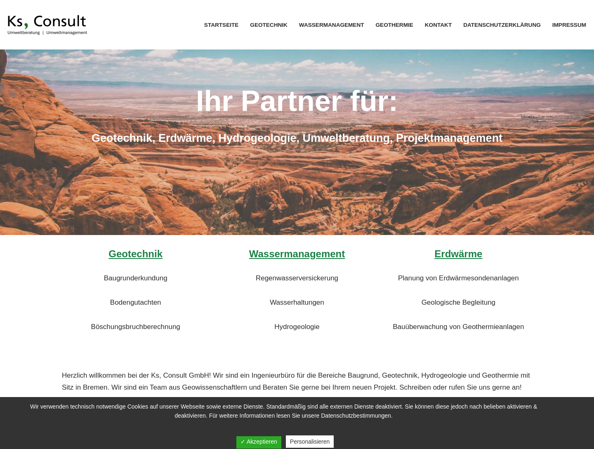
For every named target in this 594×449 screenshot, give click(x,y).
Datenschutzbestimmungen (356, 415)
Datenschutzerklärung (502, 25)
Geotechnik (269, 25)
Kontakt (437, 25)
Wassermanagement (331, 25)
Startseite (221, 25)
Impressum (569, 25)
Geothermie (394, 25)
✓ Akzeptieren (258, 441)
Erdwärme (458, 253)
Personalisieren (310, 441)
